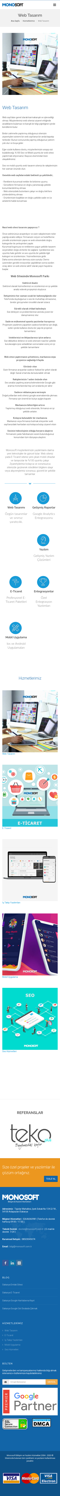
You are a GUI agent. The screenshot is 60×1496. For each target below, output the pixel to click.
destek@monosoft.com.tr (31, 1229)
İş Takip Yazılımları (13, 1340)
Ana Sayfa (15, 21)
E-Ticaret (9, 1335)
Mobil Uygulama (12, 1345)
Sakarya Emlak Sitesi (12, 1284)
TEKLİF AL (51, 1179)
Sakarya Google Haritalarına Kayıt (18, 1300)
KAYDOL (52, 1382)
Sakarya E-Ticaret (11, 1292)
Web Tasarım (11, 1330)
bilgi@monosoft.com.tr (21, 1246)
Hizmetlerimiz (29, 21)
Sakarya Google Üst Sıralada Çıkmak (19, 1308)
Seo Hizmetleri (11, 1349)
